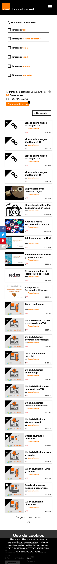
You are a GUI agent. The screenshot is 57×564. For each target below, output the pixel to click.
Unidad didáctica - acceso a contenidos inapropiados (36, 404)
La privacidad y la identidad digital (34, 190)
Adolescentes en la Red (38, 238)
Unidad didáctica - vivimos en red (35, 420)
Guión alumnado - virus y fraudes (37, 470)
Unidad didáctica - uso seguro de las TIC (37, 387)
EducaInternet (33, 128)
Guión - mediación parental (35, 354)
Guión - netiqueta (34, 304)
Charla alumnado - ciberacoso (35, 437)
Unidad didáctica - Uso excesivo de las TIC (37, 321)
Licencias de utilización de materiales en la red (38, 206)
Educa (23, 9)
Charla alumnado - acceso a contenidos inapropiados (36, 486)
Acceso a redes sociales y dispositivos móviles (37, 223)
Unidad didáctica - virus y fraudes (38, 453)
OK (28, 558)
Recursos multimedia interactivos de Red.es (37, 272)
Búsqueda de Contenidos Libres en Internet (36, 289)
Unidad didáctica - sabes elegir (35, 371)
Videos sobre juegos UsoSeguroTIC (36, 124)
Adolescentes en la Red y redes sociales (38, 256)
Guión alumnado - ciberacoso (34, 503)
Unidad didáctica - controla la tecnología (37, 338)
